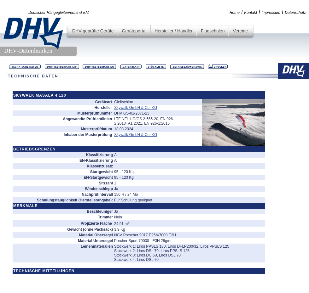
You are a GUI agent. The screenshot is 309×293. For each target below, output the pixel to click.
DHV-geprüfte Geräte (93, 30)
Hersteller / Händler (173, 30)
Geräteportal (134, 30)
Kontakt (250, 12)
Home (235, 12)
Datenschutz (295, 12)
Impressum (271, 12)
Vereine (240, 30)
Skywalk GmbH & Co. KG (135, 107)
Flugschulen (213, 30)
